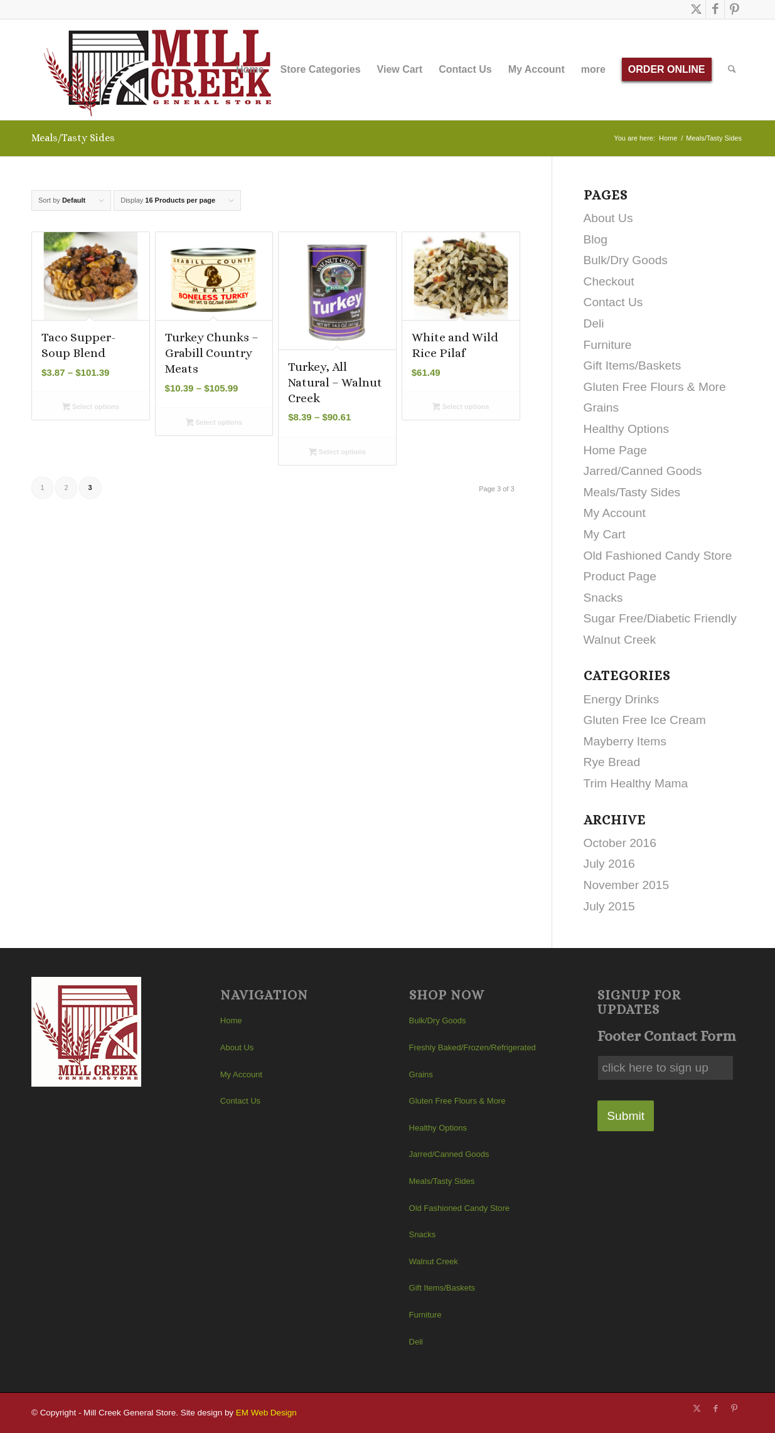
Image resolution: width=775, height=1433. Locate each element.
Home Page (615, 450)
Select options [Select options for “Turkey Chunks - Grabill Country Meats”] (214, 423)
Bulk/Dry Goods (626, 260)
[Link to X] (696, 9)
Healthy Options (627, 428)
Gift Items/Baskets (632, 365)
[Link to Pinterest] (734, 9)
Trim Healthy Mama (636, 783)
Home (231, 1020)
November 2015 (627, 885)
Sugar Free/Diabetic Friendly (660, 618)
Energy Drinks (622, 699)
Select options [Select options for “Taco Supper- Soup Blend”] (90, 408)
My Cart (605, 534)
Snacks (603, 597)
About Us (608, 218)
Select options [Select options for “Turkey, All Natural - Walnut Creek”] (337, 453)
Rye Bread (612, 762)
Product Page (620, 576)
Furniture (608, 344)
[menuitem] (250, 69)
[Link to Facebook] (715, 9)
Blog (595, 239)
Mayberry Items (625, 741)
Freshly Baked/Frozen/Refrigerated (472, 1047)
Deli (594, 323)
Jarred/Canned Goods (643, 470)
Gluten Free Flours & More (655, 386)
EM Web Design (266, 1412)
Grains (601, 407)
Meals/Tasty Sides (632, 492)
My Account (615, 512)
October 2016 (620, 843)
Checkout (609, 281)
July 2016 (609, 863)
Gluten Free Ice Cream (645, 720)
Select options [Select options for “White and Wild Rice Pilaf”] (460, 408)
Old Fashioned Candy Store (658, 555)
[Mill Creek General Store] (161, 69)
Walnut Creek (620, 639)
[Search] (732, 69)
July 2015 (609, 906)
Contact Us (613, 302)
